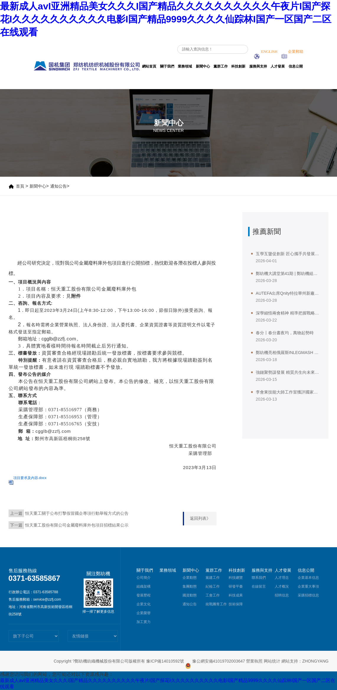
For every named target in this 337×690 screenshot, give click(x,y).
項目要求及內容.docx (30, 478)
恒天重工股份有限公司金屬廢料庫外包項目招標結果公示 (76, 525)
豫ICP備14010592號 (165, 661)
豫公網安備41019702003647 (215, 661)
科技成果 (236, 595)
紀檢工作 (213, 586)
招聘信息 (282, 595)
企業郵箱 (292, 51)
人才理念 (282, 578)
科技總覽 (236, 578)
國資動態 (190, 595)
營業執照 (254, 661)
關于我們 (167, 66)
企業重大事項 (308, 586)
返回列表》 (200, 518)
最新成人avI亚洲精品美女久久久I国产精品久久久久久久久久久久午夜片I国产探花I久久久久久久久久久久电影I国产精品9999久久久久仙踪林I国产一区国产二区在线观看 (165, 19)
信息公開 (296, 66)
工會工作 (213, 595)
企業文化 (143, 604)
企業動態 (190, 578)
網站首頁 (149, 66)
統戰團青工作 (216, 604)
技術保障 (236, 604)
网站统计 (272, 661)
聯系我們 (259, 578)
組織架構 (143, 586)
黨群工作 (221, 66)
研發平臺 (236, 586)
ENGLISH (266, 51)
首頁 (20, 186)
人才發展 (278, 66)
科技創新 (238, 66)
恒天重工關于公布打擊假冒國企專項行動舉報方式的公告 (76, 513)
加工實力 (143, 622)
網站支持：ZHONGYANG (304, 661)
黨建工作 (213, 578)
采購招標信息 (308, 595)
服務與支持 (258, 66)
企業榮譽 (143, 613)
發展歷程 (143, 595)
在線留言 (259, 586)
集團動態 (190, 586)
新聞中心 (203, 66)
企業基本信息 (308, 578)
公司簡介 (143, 578)
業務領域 (185, 66)
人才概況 (282, 586)
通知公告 (58, 186)
